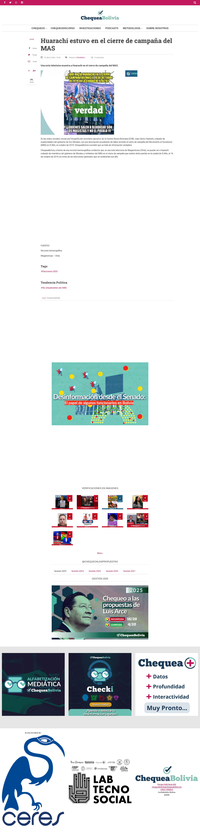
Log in (44, 298)
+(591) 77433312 (166, 790)
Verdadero (81, 57)
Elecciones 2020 (49, 271)
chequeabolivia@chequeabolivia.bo (167, 787)
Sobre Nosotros (157, 28)
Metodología (131, 28)
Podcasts (111, 28)
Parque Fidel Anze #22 (166, 784)
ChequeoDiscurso (63, 28)
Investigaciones (90, 28)
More (99, 553)
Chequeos (38, 28)
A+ (34, 70)
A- (29, 71)
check (32, 39)
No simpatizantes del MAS (54, 288)
